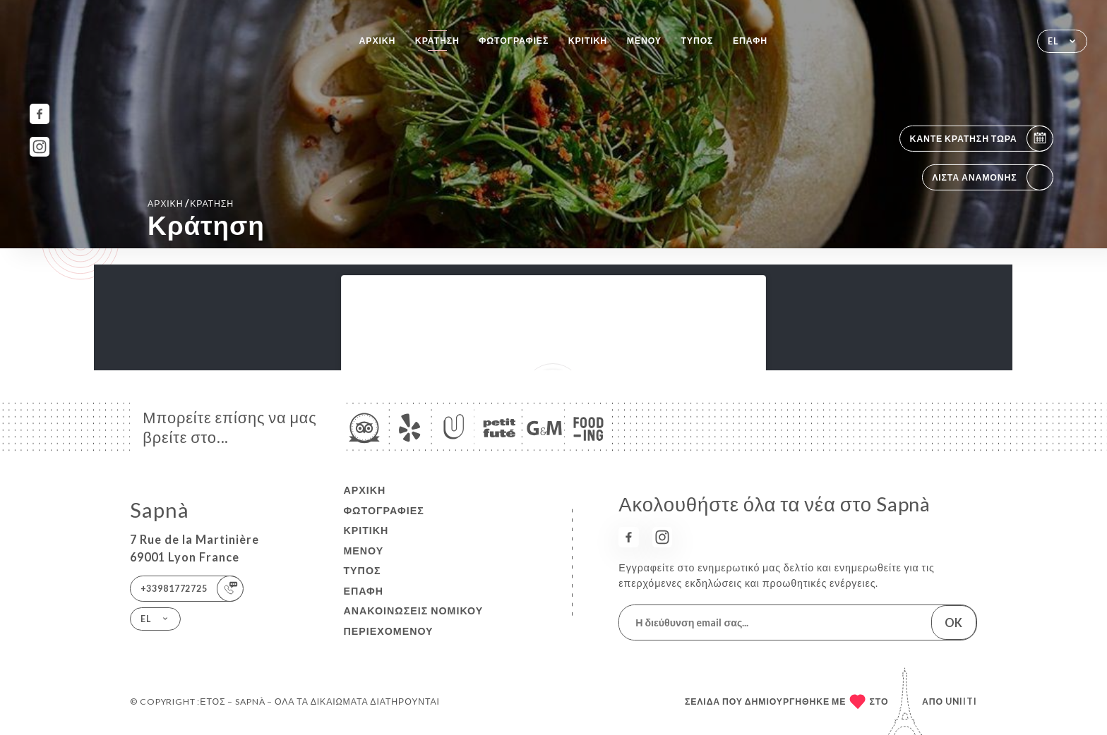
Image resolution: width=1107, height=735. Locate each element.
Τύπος (697, 40)
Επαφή (750, 40)
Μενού (644, 40)
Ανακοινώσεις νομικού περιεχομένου (413, 621)
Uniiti (961, 701)
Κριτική (587, 40)
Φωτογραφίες (514, 40)
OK (953, 622)
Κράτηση (437, 40)
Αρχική (377, 40)
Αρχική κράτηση (191, 203)
